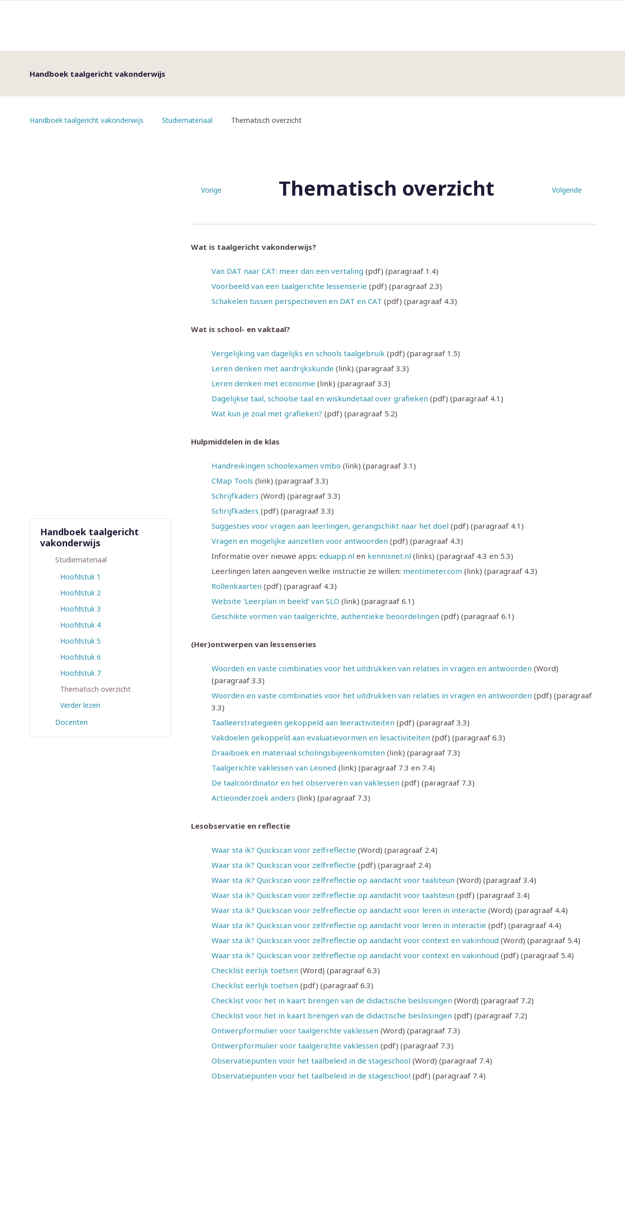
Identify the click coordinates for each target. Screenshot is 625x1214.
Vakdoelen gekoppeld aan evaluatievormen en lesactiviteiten (321, 737)
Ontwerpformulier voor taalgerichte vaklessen (295, 1030)
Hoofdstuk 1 (80, 576)
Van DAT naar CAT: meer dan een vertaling (287, 271)
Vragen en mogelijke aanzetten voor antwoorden (300, 541)
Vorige (211, 190)
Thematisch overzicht (95, 689)
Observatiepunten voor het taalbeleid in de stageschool (311, 1060)
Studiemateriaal (189, 120)
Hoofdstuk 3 (80, 609)
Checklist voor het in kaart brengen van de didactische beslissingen (332, 1000)
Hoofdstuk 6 (80, 657)
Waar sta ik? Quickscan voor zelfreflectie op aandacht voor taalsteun (333, 880)
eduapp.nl (336, 556)
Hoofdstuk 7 (80, 673)
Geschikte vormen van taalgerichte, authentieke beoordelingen (325, 616)
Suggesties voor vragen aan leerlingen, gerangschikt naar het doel (330, 526)
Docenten (71, 722)
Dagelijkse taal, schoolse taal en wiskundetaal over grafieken (320, 398)
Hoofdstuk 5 (80, 641)
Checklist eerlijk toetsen (255, 970)
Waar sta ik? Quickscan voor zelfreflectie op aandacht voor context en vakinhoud (355, 940)
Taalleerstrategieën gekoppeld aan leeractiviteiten (303, 722)
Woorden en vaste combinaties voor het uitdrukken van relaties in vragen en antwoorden (372, 668)
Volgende (567, 190)
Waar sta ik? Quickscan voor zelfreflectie (284, 850)
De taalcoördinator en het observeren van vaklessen (305, 783)
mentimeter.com (432, 571)
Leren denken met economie (263, 383)
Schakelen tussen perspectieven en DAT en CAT (297, 301)
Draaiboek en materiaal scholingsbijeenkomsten (298, 752)
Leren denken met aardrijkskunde (273, 368)
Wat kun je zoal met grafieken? (267, 413)
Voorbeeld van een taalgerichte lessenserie (289, 286)
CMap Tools (232, 481)
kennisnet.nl (389, 556)
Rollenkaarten (237, 586)
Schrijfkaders (235, 496)
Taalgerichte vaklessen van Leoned (274, 768)
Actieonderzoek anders (253, 798)
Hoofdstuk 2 (80, 592)
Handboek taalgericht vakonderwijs (87, 120)
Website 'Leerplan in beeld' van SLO (275, 601)
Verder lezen (80, 705)
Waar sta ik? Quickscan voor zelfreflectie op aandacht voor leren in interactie (349, 910)
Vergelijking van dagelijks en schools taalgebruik (298, 353)
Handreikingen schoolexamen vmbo (276, 466)
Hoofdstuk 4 (80, 625)
